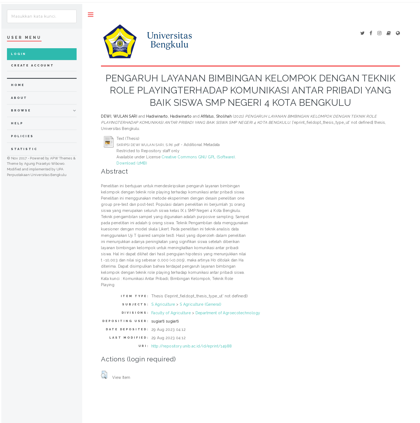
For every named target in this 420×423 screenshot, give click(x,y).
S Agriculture (163, 304)
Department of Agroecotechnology (228, 313)
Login (18, 54)
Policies (22, 136)
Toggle (90, 14)
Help (17, 123)
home (17, 85)
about (19, 98)
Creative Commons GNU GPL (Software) (198, 157)
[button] (104, 375)
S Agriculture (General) (201, 304)
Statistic (24, 149)
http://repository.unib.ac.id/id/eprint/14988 (191, 346)
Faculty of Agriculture (171, 313)
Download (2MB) (132, 163)
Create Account (32, 65)
